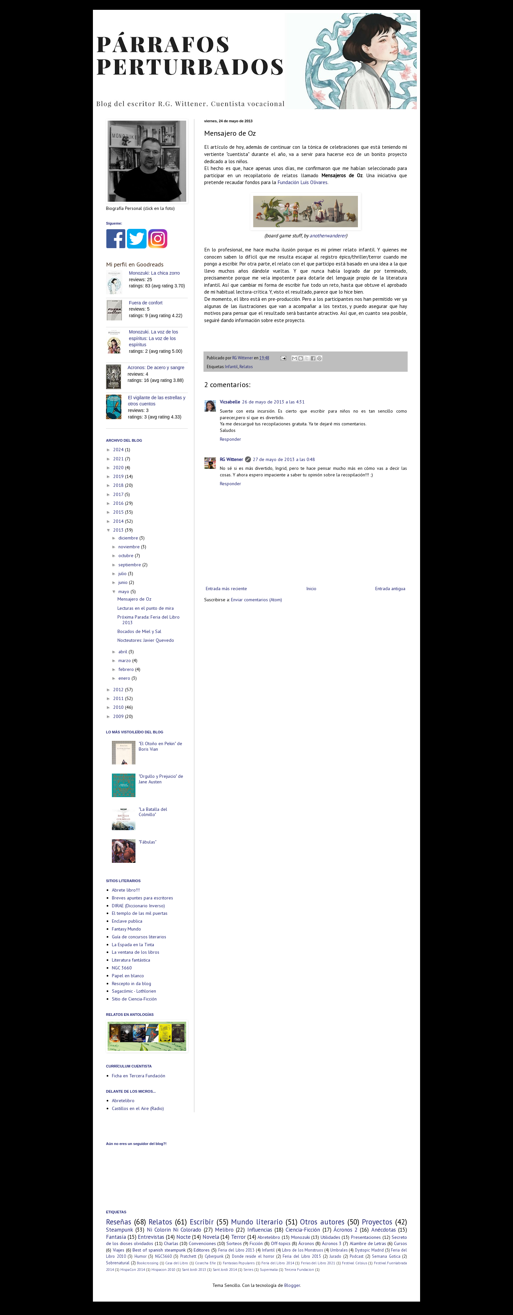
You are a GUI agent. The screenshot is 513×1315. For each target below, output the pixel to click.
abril (123, 652)
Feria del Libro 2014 (277, 1263)
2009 (119, 716)
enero (125, 678)
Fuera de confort (146, 302)
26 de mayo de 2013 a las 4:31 (273, 402)
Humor (140, 1256)
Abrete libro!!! (126, 890)
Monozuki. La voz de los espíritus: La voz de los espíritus (153, 338)
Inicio (311, 588)
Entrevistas (151, 1236)
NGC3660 (163, 1256)
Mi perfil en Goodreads (135, 264)
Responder (230, 439)
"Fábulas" (147, 842)
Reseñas (118, 1221)
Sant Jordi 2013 (194, 1269)
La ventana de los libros (135, 952)
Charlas (171, 1243)
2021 (119, 459)
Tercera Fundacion (299, 1269)
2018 (119, 485)
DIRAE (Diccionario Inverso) (138, 906)
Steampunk (119, 1229)
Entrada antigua (390, 588)
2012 (119, 689)
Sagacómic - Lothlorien (134, 991)
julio (123, 573)
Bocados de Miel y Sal (139, 631)
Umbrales (338, 1250)
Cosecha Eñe (205, 1263)
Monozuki (300, 1237)
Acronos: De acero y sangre (156, 367)
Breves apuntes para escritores (142, 898)
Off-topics (281, 1243)
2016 (119, 503)
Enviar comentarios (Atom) (256, 600)
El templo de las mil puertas (140, 913)
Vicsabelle (230, 402)
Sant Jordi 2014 (225, 1269)
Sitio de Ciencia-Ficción (134, 999)
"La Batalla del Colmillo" (153, 812)
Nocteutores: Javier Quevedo (145, 640)
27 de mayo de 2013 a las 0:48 (284, 459)
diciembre (128, 538)
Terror (238, 1236)
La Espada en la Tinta (133, 945)
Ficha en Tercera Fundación (138, 1076)
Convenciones (202, 1243)
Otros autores (322, 1221)
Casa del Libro (176, 1263)
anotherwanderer (328, 235)
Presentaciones (366, 1237)
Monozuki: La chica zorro (154, 273)
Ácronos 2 (346, 1229)
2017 (119, 494)
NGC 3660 (122, 968)
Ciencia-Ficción (303, 1229)
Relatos (246, 366)
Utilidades (330, 1237)
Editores (202, 1250)
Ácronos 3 (332, 1243)
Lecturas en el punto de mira (145, 608)
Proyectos (377, 1221)
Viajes (118, 1250)
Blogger (292, 1285)
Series (248, 1269)
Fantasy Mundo (126, 929)
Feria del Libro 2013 (236, 1250)
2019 (119, 476)
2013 (119, 530)
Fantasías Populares (239, 1263)
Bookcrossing (147, 1263)
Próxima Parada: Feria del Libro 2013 (148, 619)
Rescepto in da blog (131, 983)
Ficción (256, 1243)
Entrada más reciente (226, 588)
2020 (119, 467)
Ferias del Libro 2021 (318, 1263)
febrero (126, 669)
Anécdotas (383, 1229)
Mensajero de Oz (134, 599)
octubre (126, 555)
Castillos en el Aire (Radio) (138, 1108)
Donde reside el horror (253, 1256)
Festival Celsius (354, 1263)
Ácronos (306, 1243)
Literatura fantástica (131, 960)
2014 (119, 521)
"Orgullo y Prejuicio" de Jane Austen (161, 779)
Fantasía (116, 1236)
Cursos (400, 1243)
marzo (125, 660)
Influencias (259, 1229)
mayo (124, 591)
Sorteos (234, 1243)
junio (123, 582)
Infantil (231, 366)
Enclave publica (127, 921)
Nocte (183, 1236)
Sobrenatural (118, 1262)
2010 (119, 707)
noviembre (129, 547)
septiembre (130, 565)
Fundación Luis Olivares (302, 182)
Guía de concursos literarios (139, 937)
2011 (119, 698)
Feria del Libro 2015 (302, 1256)
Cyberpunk (214, 1256)
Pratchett (188, 1256)
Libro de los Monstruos (302, 1250)
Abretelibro (123, 1100)
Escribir (202, 1221)
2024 (119, 450)
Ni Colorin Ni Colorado (174, 1229)
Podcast (356, 1256)
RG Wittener (231, 459)
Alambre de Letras (368, 1243)
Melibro (224, 1229)
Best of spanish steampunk (159, 1250)
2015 (119, 512)
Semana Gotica (386, 1256)
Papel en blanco (128, 976)
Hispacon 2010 (163, 1269)
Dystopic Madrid (369, 1250)
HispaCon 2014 (132, 1269)
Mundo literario (257, 1221)
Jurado (335, 1256)
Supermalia (269, 1269)
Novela (211, 1236)
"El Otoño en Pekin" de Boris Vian (160, 746)
